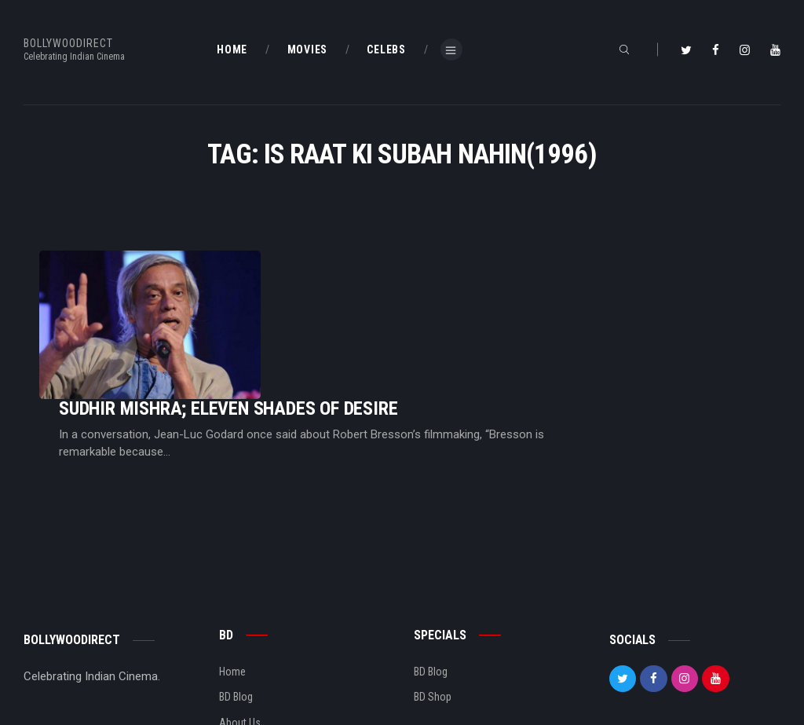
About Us (240, 644)
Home (232, 593)
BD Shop (432, 619)
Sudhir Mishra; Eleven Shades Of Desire (424, 296)
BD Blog (236, 619)
